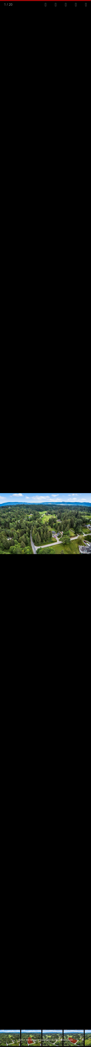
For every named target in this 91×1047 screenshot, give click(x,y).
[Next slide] (84, 525)
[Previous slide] (7, 525)
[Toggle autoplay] (56, 5)
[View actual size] (76, 5)
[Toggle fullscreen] (46, 5)
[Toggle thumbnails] (66, 5)
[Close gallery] (86, 5)
